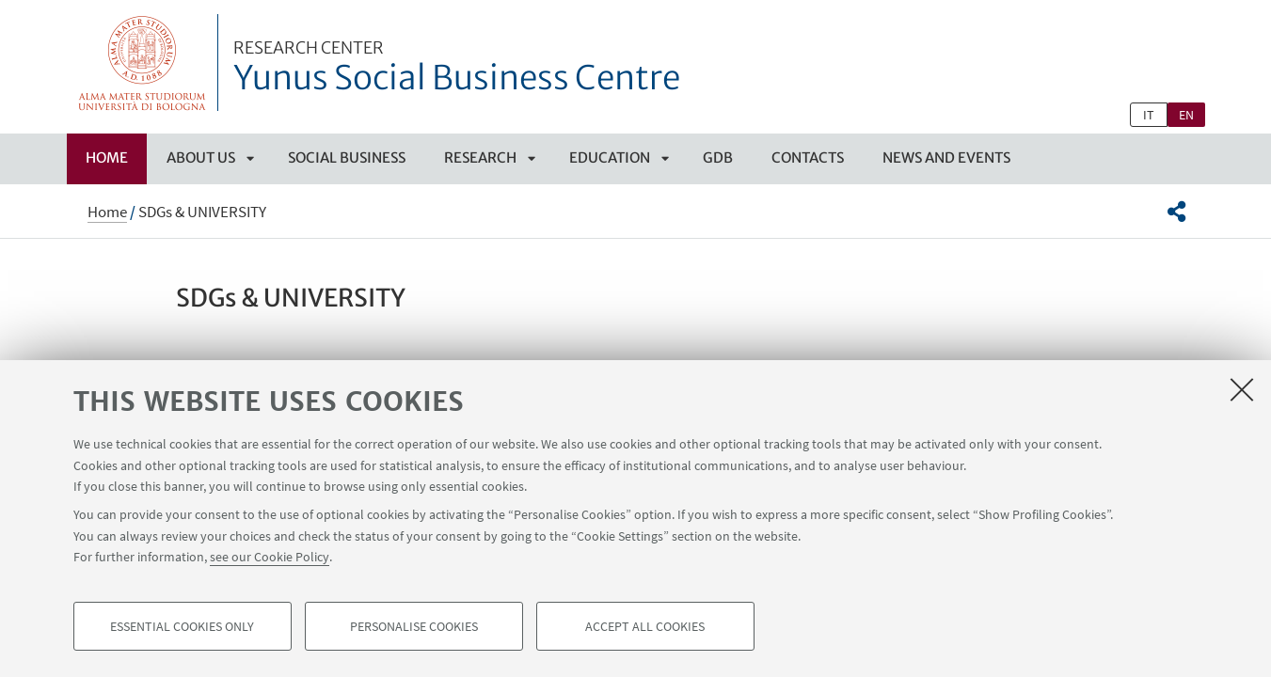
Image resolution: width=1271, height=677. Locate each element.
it (1148, 114)
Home (107, 157)
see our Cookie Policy (269, 556)
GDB (718, 157)
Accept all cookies (645, 626)
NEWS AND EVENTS (946, 157)
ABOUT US (201, 157)
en (1186, 114)
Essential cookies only (182, 626)
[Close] (1242, 389)
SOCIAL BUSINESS (346, 157)
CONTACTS (807, 157)
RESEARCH (480, 157)
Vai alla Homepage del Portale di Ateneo (142, 62)
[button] (1176, 211)
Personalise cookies (414, 626)
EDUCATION (609, 157)
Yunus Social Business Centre (456, 69)
